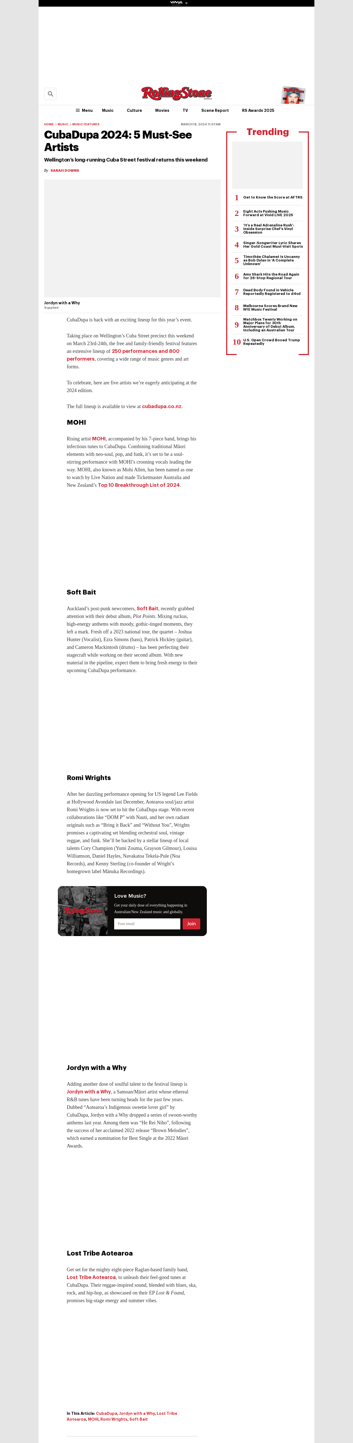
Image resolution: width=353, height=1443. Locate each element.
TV (185, 110)
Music (108, 110)
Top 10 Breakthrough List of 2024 (139, 485)
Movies (162, 110)
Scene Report (215, 110)
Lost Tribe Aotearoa (91, 1277)
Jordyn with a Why (89, 1091)
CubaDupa (106, 1413)
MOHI (99, 438)
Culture (134, 110)
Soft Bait (147, 608)
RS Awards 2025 (258, 110)
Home (49, 124)
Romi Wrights (113, 1419)
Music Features (86, 124)
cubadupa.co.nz (161, 406)
